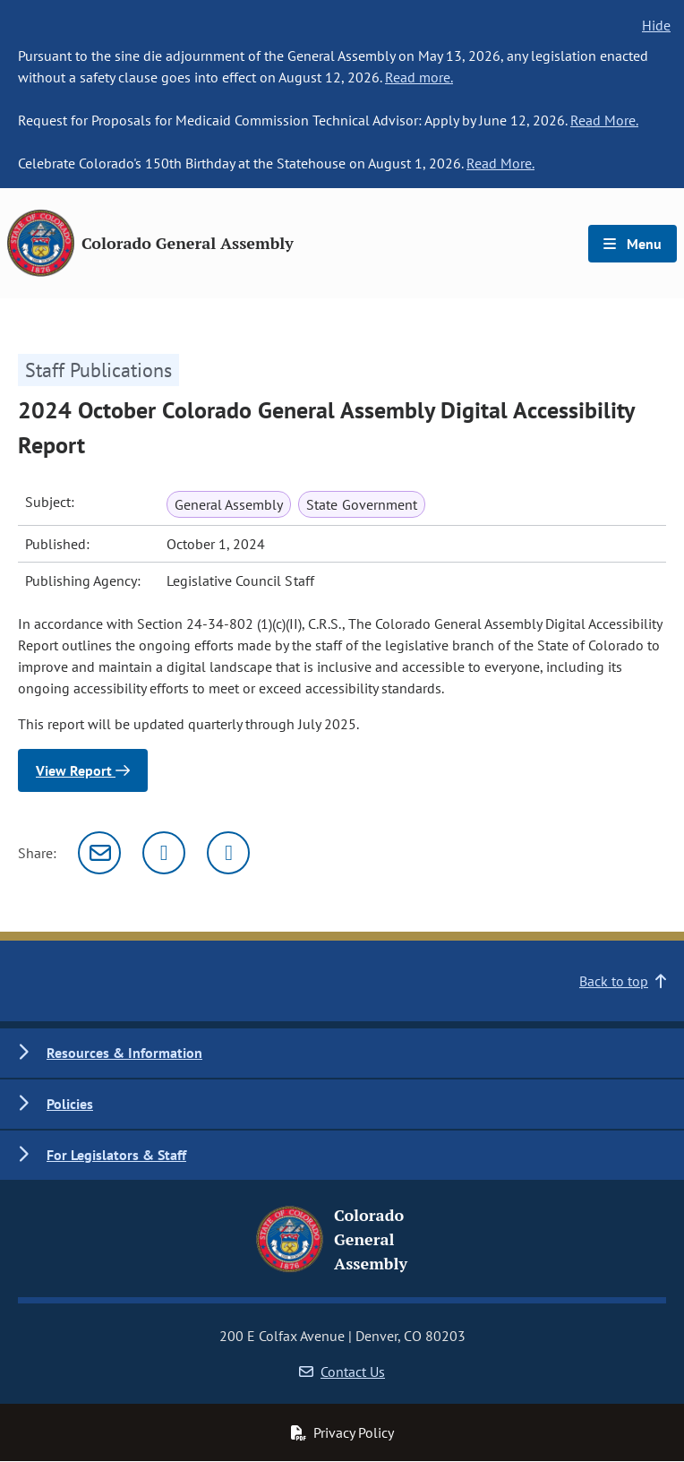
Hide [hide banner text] (656, 25)
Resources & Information (124, 1053)
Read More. (604, 120)
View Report (83, 770)
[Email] (99, 852)
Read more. (419, 77)
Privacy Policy (342, 1432)
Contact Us (342, 1371)
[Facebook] (228, 852)
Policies (70, 1104)
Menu (632, 244)
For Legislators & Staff (116, 1155)
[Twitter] (163, 852)
